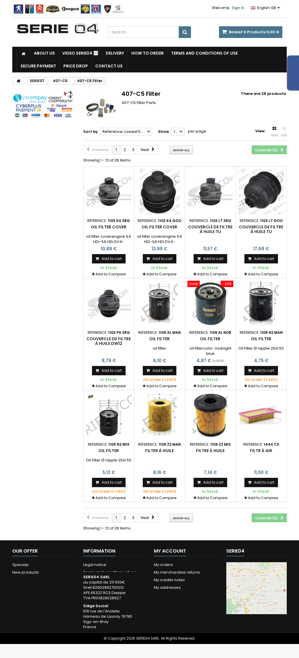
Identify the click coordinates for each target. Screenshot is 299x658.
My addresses (167, 587)
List (284, 132)
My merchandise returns (177, 572)
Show (163, 131)
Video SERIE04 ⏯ (80, 53)
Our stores (22, 580)
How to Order (147, 53)
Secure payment (38, 66)
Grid (274, 132)
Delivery (115, 53)
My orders (163, 564)
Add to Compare (110, 274)
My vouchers (166, 602)
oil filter (159, 339)
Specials (20, 564)
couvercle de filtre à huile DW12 (108, 341)
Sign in (238, 7)
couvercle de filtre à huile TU (210, 229)
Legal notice (94, 564)
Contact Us (109, 66)
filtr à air (261, 451)
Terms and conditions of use (204, 53)
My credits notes (169, 580)
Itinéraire (242, 634)
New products (25, 572)
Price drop (75, 66)
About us (44, 53)
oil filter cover (108, 227)
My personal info (169, 595)
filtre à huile (159, 451)
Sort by (90, 131)
